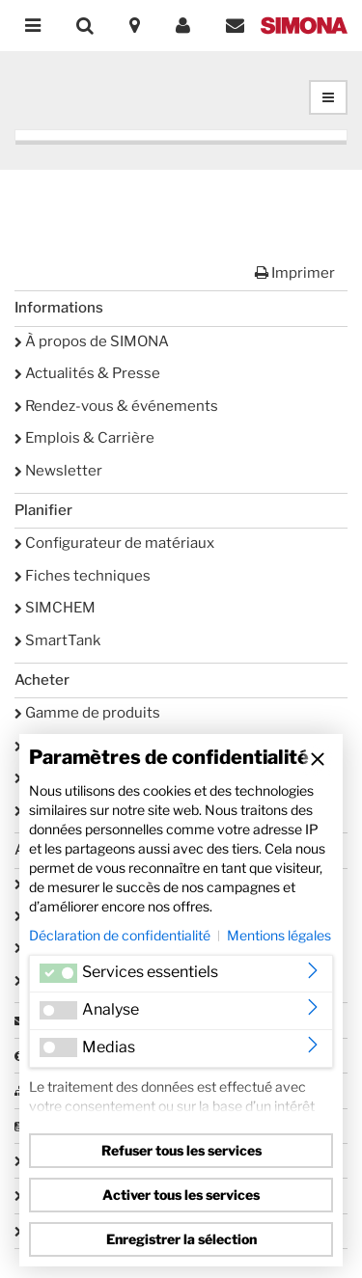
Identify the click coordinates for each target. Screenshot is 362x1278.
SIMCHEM (55, 607)
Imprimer (295, 273)
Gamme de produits (87, 712)
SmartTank (57, 640)
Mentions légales (279, 935)
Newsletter (58, 470)
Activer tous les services (181, 1194)
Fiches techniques (82, 576)
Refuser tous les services (181, 1150)
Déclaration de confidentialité (119, 935)
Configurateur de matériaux (114, 543)
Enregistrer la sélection (181, 1239)
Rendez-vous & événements (116, 406)
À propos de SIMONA (91, 341)
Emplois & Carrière (84, 438)
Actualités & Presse (87, 373)
